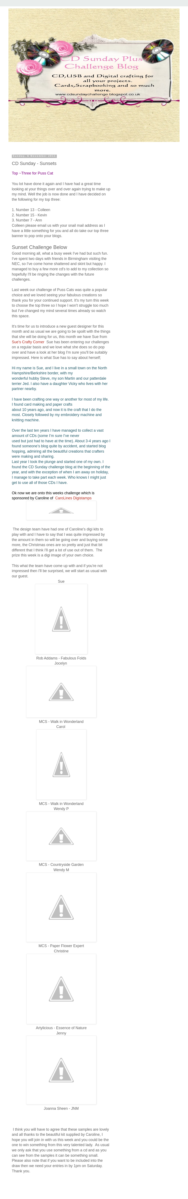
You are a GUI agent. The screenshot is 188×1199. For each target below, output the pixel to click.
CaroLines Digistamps (73, 498)
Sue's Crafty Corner (28, 342)
